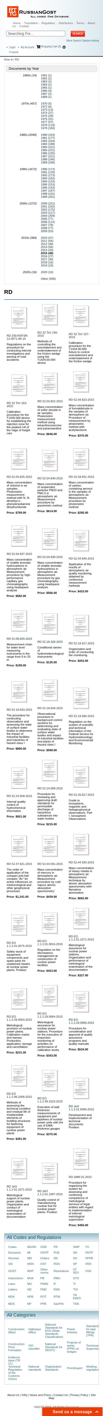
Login (12, 47)
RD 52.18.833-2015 (19, 709)
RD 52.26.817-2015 (81, 794)
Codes (12, 1246)
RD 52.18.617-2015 (81, 643)
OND (43, 1246)
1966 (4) (46, 90)
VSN (88, 1271)
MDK (11, 1296)
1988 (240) (48, 159)
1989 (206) (48, 162)
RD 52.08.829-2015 (19, 638)
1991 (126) (48, 172)
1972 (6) (46, 106)
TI (74, 1283)
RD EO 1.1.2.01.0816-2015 (50, 942)
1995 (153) (48, 184)
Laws (11, 1283)
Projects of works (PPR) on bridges (74, 1347)
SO (75, 1258)
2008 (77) (47, 228)
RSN (57, 1289)
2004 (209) (48, 215)
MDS (11, 1303)
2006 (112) (48, 221)
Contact (24, 26)
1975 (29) (47, 115)
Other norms (44, 1271)
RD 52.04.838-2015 (50, 557)
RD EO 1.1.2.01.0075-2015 (19, 944)
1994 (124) (48, 181)
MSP (30, 1271)
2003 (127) (48, 212)
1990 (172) (48, 169)
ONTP (44, 1252)
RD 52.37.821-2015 (19, 863)
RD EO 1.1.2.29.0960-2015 (81, 1021)
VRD (88, 1263)
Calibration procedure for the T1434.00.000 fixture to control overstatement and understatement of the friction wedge (81, 352)
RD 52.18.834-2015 (50, 708)
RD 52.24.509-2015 (19, 796)
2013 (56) (47, 247)
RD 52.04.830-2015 (50, 478)
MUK (30, 1278)
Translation (31, 23)
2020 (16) (47, 272)
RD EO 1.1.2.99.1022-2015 (50, 1100)
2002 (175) (48, 209)
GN (10, 1263)
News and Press (40, 1395)
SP (75, 1263)
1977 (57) (47, 121)
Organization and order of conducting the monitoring (81, 652)
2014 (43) (47, 250)
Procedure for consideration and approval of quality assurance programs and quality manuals (80, 1036)
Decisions (14, 1252)
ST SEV (76, 1271)
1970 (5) (46, 103)
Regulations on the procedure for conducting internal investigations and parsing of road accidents (19, 352)
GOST (12, 1271)
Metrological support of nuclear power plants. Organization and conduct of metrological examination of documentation (18, 1206)
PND (43, 1289)
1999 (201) (48, 196)
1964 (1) (46, 84)
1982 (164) (48, 140)
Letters (12, 1289)
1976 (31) (47, 118)
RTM (57, 1296)
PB (42, 1278)
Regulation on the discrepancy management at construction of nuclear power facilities (48, 957)
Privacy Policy (79, 1395)
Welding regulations (93, 1368)
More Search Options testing (82, 40)
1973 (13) (47, 109)
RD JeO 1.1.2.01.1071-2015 (19, 1188)
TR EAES (77, 1297)
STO (76, 1278)
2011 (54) (47, 240)
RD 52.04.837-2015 (19, 553)
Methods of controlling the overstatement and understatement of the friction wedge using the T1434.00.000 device (49, 352)
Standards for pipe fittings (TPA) (92, 1331)
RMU (57, 1278)
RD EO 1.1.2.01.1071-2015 (81, 938)
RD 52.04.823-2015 (81, 399)
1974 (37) (47, 112)
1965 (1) (46, 87)
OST (43, 1263)
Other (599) (48, 278)
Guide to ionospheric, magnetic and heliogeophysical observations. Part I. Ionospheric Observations (80, 809)
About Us (13, 1395)
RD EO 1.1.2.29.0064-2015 (50, 1015)
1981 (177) (48, 137)
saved (13, 52)
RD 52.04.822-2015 (50, 401)
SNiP (76, 1246)
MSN (30, 1263)
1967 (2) (46, 93)
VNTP (89, 1252)
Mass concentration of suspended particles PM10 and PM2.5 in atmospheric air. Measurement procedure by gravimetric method (50, 494)
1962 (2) (46, 78)
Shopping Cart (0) (51, 46)
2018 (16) (47, 262)
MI (28, 1252)
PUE (56, 1252)
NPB (30, 1296)
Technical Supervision (93, 1347)
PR (56, 1246)
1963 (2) (46, 81)
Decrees (13, 1258)
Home (16, 23)
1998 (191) (48, 193)
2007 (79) (47, 224)
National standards (34, 1368)
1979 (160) (48, 128)
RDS (57, 1263)
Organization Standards (53, 1368)
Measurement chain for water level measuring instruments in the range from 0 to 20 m (19, 652)
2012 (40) (47, 243)
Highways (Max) (34, 1331)
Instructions (15, 1278)
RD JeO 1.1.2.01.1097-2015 (50, 1193)
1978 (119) (48, 125)
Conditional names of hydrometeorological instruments (50, 652)
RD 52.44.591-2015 (50, 863)
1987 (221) (48, 156)
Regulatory (48, 23)
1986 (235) (48, 153)
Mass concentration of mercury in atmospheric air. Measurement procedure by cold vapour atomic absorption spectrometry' (50, 880)
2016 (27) (47, 256)
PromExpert (74, 1368)
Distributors (66, 23)
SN (75, 1252)
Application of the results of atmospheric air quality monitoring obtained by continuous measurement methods (80, 575)
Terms (80, 23)
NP (29, 1303)
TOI (75, 1289)
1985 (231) (48, 150)
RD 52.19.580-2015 (81, 716)
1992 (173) (48, 175)
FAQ (25, 1395)
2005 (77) (47, 218)
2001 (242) (48, 206)
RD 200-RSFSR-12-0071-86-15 (17, 337)
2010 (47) (47, 237)
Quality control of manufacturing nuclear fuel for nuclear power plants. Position (48, 1206)
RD (56, 1258)
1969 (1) (46, 96)
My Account (27, 47)
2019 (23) (47, 265)
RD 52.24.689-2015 (50, 788)
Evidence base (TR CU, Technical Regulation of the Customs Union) (15, 1368)
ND (29, 1289)
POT (43, 1296)
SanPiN (59, 1303)
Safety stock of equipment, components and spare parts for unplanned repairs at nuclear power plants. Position (18, 960)
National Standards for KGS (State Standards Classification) (54, 1330)
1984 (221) (48, 147)
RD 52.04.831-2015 (81, 476)
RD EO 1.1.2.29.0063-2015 (19, 1018)
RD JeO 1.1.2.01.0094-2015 (81, 1108)
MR (29, 1258)
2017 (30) (47, 259)
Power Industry (72, 1331)
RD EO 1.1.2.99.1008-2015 (19, 1095)
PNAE (44, 1283)
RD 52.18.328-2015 (50, 641)
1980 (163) (48, 134)
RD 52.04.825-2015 (19, 476)
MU (29, 1283)
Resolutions (61, 1271)
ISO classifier (34, 1347)
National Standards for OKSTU (54, 1347)
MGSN (31, 1246)
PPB (43, 1303)
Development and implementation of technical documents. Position (80, 1121)
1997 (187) (48, 190)
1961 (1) (46, 75)
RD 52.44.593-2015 (81, 862)
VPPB (89, 1258)
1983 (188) (48, 144)
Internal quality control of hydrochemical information (16, 806)
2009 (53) (47, 231)
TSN (76, 1303)
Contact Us (60, 1395)
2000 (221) (48, 203)
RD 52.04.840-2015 (81, 558)
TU (87, 1246)
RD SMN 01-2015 (80, 1177)
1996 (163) (48, 187)
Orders (44, 1258)
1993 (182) (48, 178)
